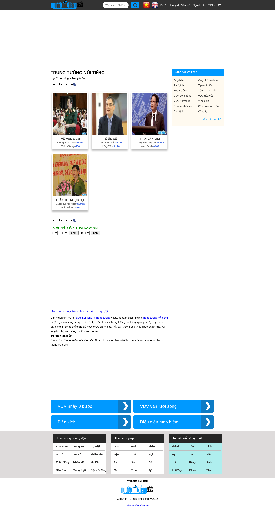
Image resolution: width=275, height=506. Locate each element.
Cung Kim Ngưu (150, 131)
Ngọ (116, 408)
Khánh (193, 432)
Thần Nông (63, 424)
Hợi (151, 416)
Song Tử (78, 408)
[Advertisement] (133, 33)
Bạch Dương (98, 432)
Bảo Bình (62, 432)
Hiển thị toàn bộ (211, 107)
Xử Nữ (77, 416)
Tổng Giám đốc (207, 79)
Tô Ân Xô (110, 127)
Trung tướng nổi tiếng (155, 279)
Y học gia (203, 89)
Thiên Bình (97, 416)
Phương (177, 432)
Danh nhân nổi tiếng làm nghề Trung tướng (81, 273)
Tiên (191, 416)
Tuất (133, 416)
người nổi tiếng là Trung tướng (92, 279)
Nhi (174, 424)
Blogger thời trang (184, 94)
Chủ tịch (178, 99)
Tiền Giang (70, 134)
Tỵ (150, 432)
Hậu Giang (70, 196)
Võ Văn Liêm (70, 127)
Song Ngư (79, 432)
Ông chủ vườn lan (208, 68)
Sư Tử (59, 416)
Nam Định (149, 134)
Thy (208, 432)
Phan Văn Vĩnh (149, 127)
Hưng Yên (110, 134)
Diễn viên (185, 5)
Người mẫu (199, 5)
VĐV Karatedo (182, 89)
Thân (152, 408)
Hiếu (209, 416)
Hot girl (174, 5)
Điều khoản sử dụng (137, 467)
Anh (209, 424)
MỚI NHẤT (214, 5)
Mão (116, 432)
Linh (209, 408)
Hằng (192, 424)
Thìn (134, 432)
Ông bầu (179, 68)
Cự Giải (95, 408)
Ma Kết (95, 424)
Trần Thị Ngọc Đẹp (70, 188)
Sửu (133, 424)
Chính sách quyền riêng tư (137, 486)
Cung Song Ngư (70, 192)
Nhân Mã (78, 424)
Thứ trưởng (180, 79)
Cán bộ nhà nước (208, 94)
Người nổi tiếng (60, 66)
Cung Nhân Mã (70, 131)
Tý (115, 424)
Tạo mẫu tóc (205, 73)
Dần (151, 424)
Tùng (192, 408)
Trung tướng (79, 66)
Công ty (202, 99)
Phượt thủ (179, 73)
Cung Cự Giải (110, 131)
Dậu (116, 416)
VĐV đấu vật (205, 84)
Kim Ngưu (62, 408)
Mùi (133, 408)
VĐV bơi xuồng (182, 84)
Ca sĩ (163, 5)
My (173, 416)
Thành (176, 408)
